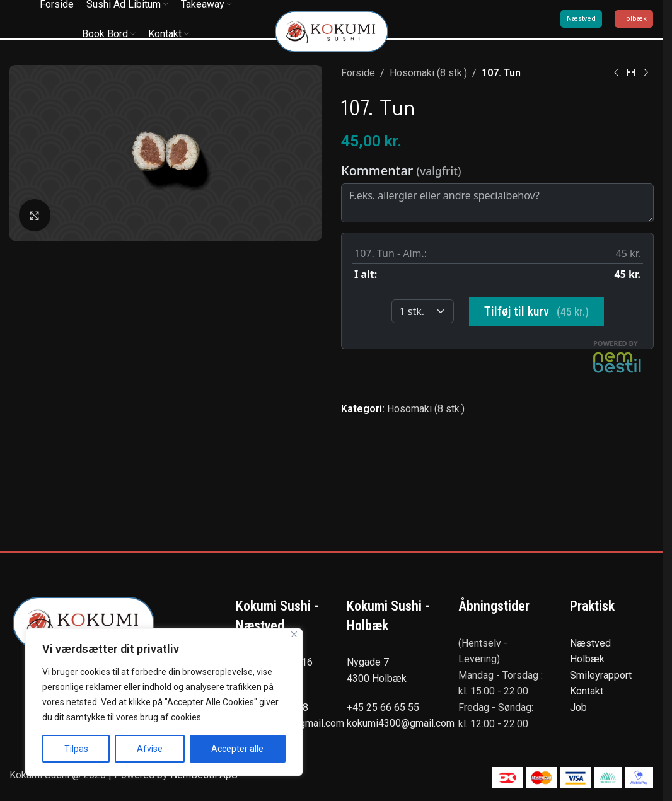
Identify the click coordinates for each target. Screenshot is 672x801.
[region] (164, 702)
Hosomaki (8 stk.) (428, 73)
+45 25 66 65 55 (383, 707)
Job (578, 707)
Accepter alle (237, 749)
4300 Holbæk (377, 678)
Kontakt (586, 691)
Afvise (150, 749)
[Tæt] (294, 634)
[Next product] (645, 73)
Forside (358, 73)
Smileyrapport (601, 675)
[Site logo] (331, 31)
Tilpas (76, 749)
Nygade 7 (368, 662)
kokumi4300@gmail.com (401, 723)
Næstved (581, 18)
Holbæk (634, 18)
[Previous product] (615, 73)
